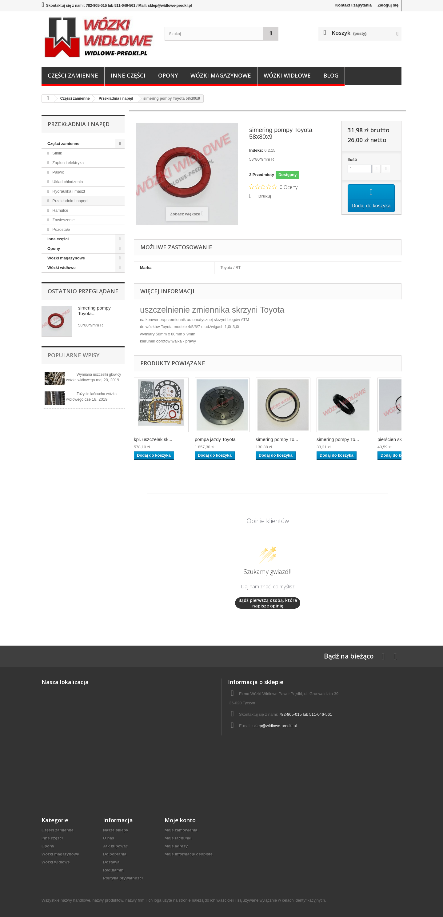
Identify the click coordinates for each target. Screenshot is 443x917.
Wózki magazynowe (220, 75)
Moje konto (180, 820)
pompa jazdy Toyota (215, 439)
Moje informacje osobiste (189, 854)
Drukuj (264, 196)
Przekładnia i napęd (69, 200)
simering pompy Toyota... (94, 310)
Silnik (56, 153)
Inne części (128, 75)
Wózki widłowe (287, 75)
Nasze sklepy (115, 830)
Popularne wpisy (73, 355)
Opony (168, 75)
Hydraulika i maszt (68, 191)
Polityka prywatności (123, 878)
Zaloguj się (387, 5)
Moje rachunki (178, 838)
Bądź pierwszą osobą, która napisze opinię (267, 603)
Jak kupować (115, 846)
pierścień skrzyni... (396, 439)
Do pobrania (114, 854)
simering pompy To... (277, 439)
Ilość (352, 159)
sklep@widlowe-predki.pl (275, 725)
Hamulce (59, 210)
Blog (330, 75)
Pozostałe (60, 229)
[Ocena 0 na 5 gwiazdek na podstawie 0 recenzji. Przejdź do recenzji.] (273, 186)
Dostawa (111, 862)
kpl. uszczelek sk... (153, 439)
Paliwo (57, 172)
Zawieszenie (63, 220)
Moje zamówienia (181, 830)
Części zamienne (73, 75)
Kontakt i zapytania (353, 5)
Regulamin (113, 870)
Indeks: (256, 150)
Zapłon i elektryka (67, 162)
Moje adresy (176, 846)
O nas (108, 838)
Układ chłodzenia (67, 181)
